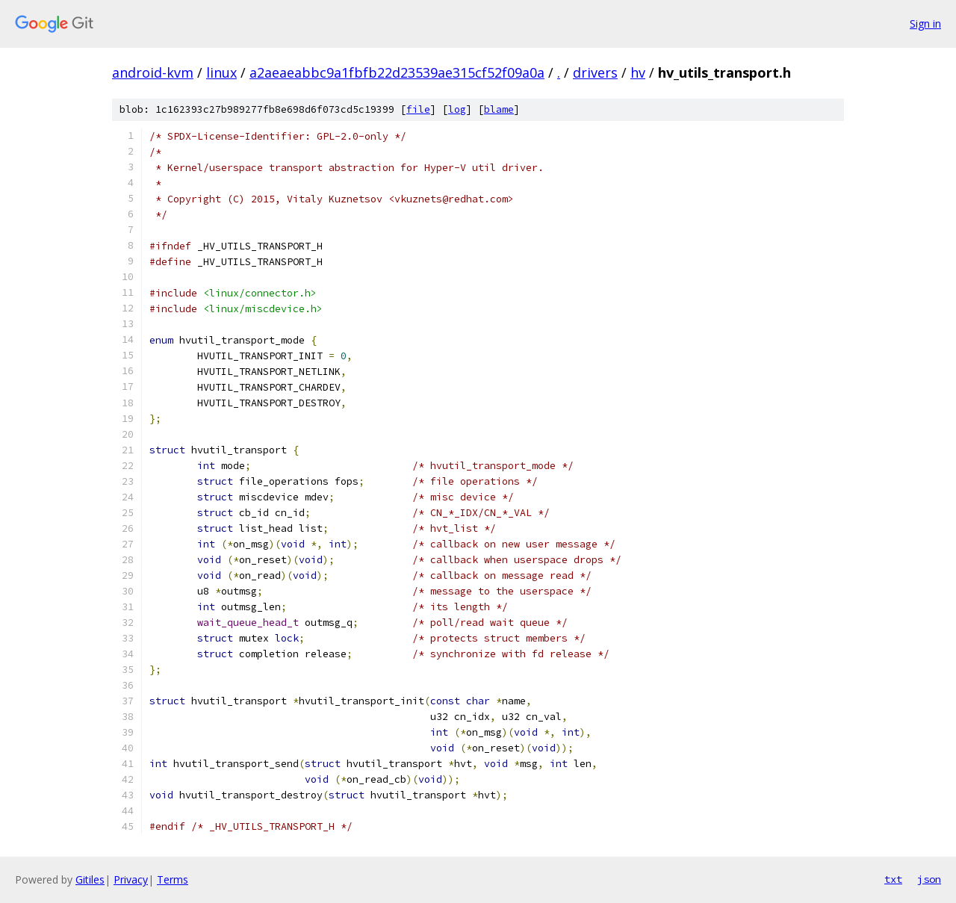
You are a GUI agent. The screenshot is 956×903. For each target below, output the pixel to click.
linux (221, 72)
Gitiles (90, 879)
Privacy (131, 879)
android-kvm (152, 72)
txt (893, 879)
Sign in (925, 23)
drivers (595, 72)
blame (499, 109)
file (418, 109)
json (929, 879)
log (457, 109)
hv (637, 72)
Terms (172, 879)
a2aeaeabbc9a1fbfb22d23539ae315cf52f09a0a (396, 72)
